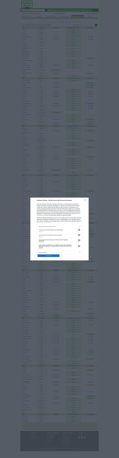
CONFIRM (48, 255)
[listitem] (59, 226)
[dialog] (59, 229)
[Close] (85, 200)
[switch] (78, 230)
